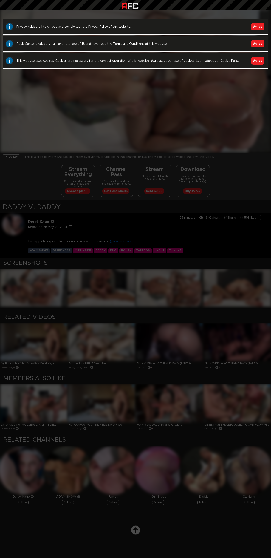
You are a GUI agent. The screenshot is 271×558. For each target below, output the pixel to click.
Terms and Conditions (128, 43)
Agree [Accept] (257, 26)
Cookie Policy (230, 60)
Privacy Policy (98, 26)
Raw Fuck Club (130, 6)
